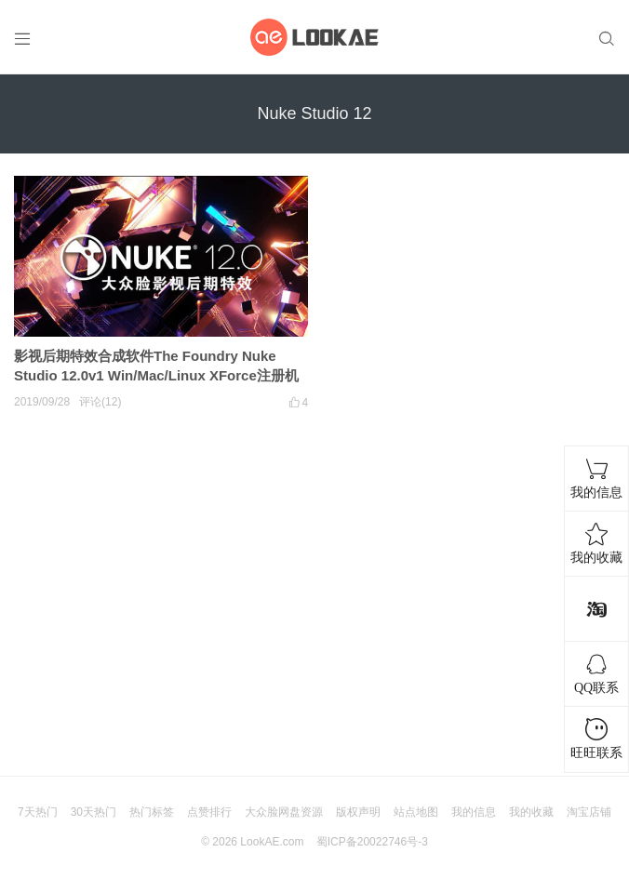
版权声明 (358, 812)
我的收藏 (531, 812)
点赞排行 (209, 812)
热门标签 (151, 812)
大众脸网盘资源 (284, 812)
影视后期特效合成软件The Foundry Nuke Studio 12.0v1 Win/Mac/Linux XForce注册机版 (156, 375)
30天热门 (93, 812)
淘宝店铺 (589, 812)
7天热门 (38, 812)
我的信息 (473, 812)
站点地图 (416, 812)
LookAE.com (271, 841)
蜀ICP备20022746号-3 (372, 841)
